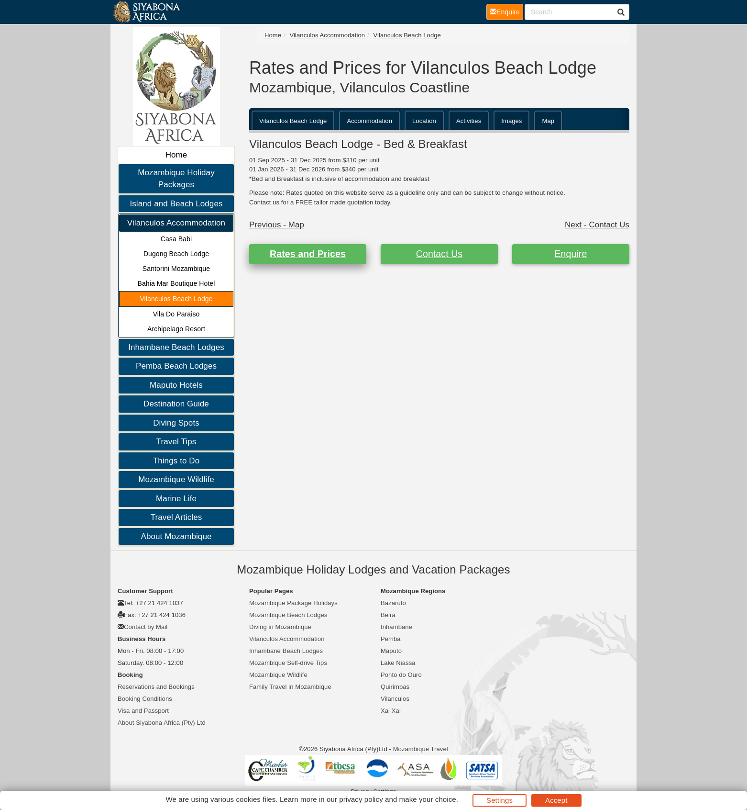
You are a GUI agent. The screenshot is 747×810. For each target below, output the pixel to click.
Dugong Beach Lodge (176, 254)
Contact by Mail (145, 626)
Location (424, 120)
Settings (499, 800)
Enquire (571, 253)
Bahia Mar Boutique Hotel (176, 283)
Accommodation (369, 120)
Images (511, 120)
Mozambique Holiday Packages (176, 179)
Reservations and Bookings (156, 686)
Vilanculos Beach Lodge (176, 299)
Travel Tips (176, 441)
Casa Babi (176, 239)
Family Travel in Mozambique (290, 686)
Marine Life (176, 498)
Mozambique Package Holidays (293, 603)
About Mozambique (176, 536)
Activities (468, 120)
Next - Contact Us (597, 224)
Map (548, 120)
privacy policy (361, 799)
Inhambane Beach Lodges (176, 347)
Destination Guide (176, 403)
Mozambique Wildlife (176, 479)
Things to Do (176, 460)
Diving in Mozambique (280, 626)
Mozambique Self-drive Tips (288, 662)
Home (176, 154)
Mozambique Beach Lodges (288, 615)
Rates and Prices (308, 253)
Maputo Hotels (176, 385)
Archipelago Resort (176, 329)
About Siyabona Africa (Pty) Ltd (162, 722)
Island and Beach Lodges (176, 203)
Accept (556, 800)
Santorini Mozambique (176, 268)
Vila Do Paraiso (176, 314)
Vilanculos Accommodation (176, 222)
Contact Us (439, 253)
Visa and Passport (143, 710)
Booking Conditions (145, 698)
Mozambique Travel (420, 749)
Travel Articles (176, 517)
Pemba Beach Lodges (176, 366)
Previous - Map (276, 224)
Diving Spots (176, 423)
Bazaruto (393, 603)
